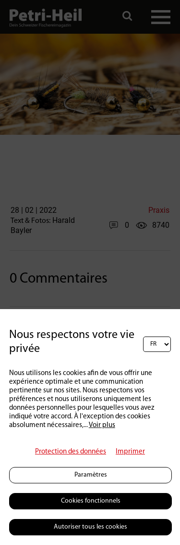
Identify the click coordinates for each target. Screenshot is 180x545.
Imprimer (130, 451)
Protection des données (70, 451)
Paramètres (90, 475)
